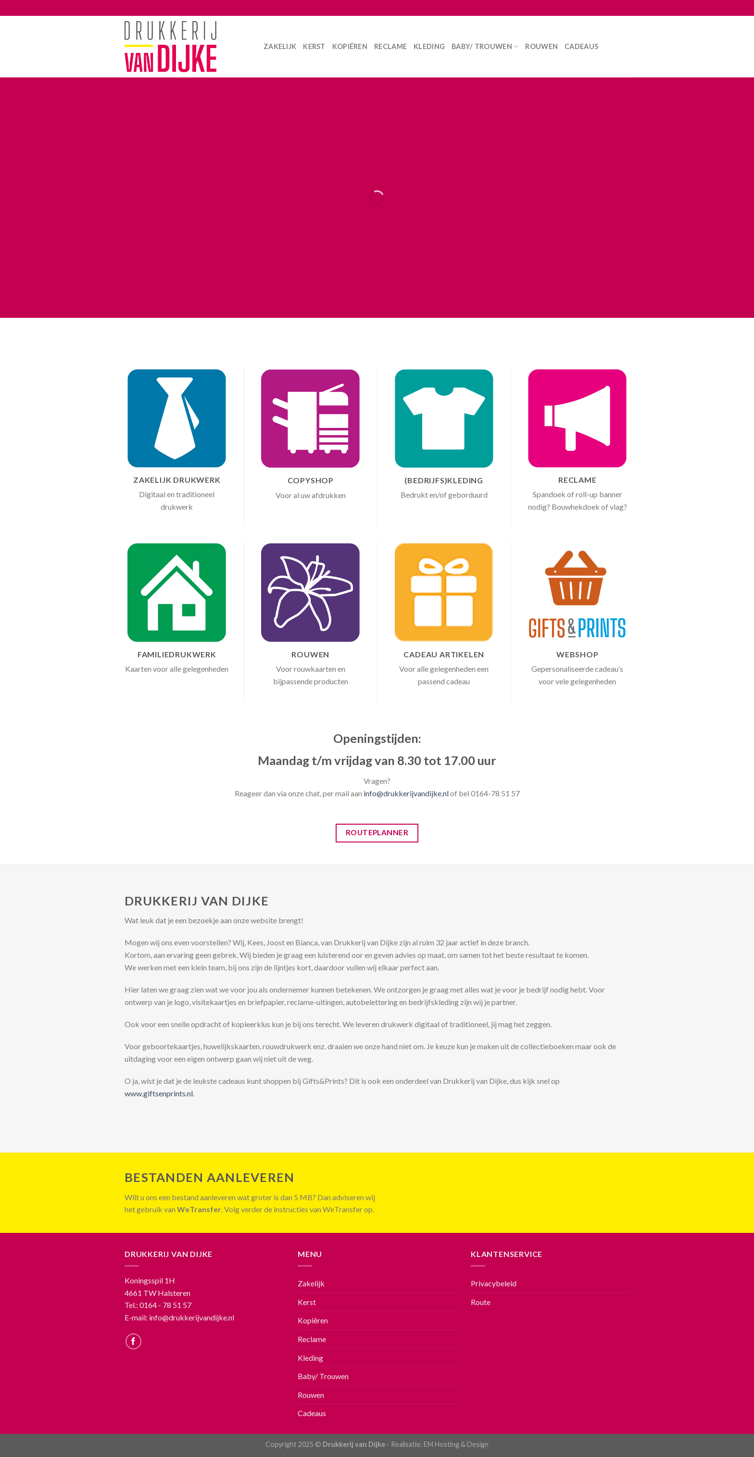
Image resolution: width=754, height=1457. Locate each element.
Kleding (429, 46)
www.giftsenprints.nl (159, 1093)
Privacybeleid (493, 1283)
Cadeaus (581, 46)
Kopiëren (349, 46)
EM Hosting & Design (456, 1444)
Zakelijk (280, 46)
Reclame (390, 46)
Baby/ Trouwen (485, 46)
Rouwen (541, 46)
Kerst (314, 46)
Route (480, 1301)
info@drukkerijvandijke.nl (406, 793)
